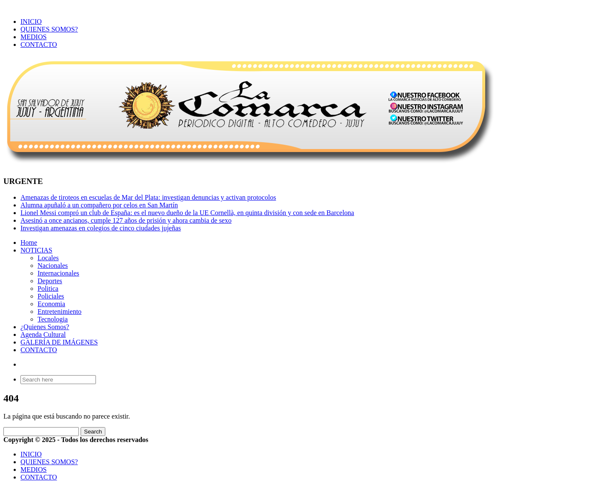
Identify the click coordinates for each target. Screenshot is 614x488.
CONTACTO (38, 44)
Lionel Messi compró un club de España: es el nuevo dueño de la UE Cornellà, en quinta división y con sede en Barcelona (187, 212)
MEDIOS (33, 36)
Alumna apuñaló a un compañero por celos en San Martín (99, 205)
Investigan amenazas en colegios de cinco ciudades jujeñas (100, 228)
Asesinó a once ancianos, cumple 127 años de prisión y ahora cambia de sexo (126, 220)
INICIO (31, 21)
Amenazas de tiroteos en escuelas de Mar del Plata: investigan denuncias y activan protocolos (148, 197)
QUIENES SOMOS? (49, 29)
